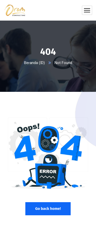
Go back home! (48, 208)
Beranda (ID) (34, 62)
